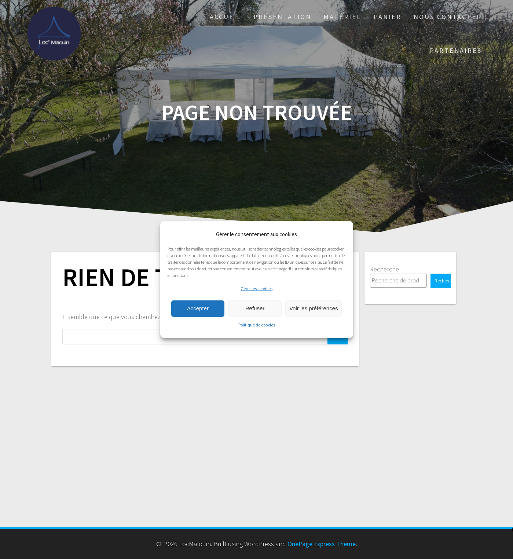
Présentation (282, 16)
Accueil (225, 16)
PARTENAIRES (456, 50)
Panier (388, 16)
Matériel (342, 16)
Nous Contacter (448, 16)
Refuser (255, 308)
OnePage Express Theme (321, 544)
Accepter (198, 308)
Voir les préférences (313, 308)
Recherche (384, 269)
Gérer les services (256, 288)
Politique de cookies (256, 325)
